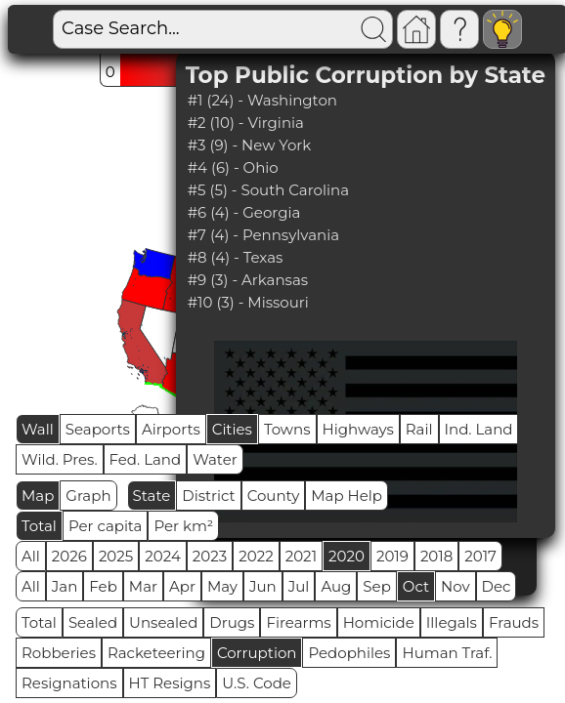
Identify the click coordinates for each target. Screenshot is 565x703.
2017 (480, 556)
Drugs (231, 622)
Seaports (97, 429)
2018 (436, 556)
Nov (455, 586)
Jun (263, 586)
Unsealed (163, 622)
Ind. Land (479, 429)
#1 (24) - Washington (262, 100)
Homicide (378, 622)
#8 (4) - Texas (235, 257)
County (273, 495)
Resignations (69, 683)
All (31, 556)
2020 (346, 556)
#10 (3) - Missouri (248, 302)
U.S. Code (256, 683)
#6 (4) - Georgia (244, 212)
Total (39, 526)
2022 (256, 556)
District (208, 495)
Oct (416, 586)
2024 (163, 556)
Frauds (514, 622)
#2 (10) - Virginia (246, 122)
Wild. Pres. (60, 459)
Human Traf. (447, 652)
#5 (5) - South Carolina (268, 190)
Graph (87, 495)
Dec (496, 586)
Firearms (298, 622)
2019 (392, 556)
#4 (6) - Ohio (233, 167)
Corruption (257, 652)
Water (215, 459)
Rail (419, 429)
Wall (38, 429)
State (152, 495)
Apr (182, 586)
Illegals (451, 622)
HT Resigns (170, 683)
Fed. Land (145, 459)
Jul (299, 586)
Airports (171, 429)
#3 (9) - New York (250, 145)
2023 (210, 556)
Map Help (346, 495)
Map (38, 495)
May (222, 586)
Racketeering (156, 652)
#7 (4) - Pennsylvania (263, 235)
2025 (116, 556)
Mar (143, 586)
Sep (376, 586)
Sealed (92, 622)
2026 (69, 556)
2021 (301, 556)
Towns (287, 429)
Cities (232, 429)
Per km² (183, 526)
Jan (65, 586)
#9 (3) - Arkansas (248, 279)
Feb (102, 586)
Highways (358, 429)
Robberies (59, 652)
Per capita (105, 526)
